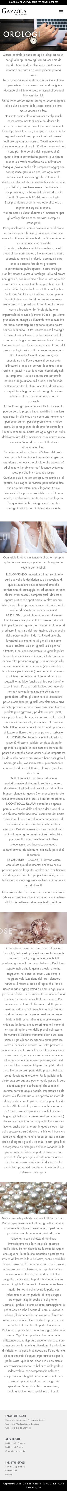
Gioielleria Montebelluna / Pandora (22, 1424)
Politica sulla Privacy (15, 1443)
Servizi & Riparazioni (15, 1467)
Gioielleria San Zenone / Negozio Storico (25, 1420)
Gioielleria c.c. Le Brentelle (18, 1428)
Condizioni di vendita (15, 1451)
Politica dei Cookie (14, 1447)
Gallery (8, 1474)
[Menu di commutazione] (60, 11)
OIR (39, 1487)
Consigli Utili (11, 1471)
